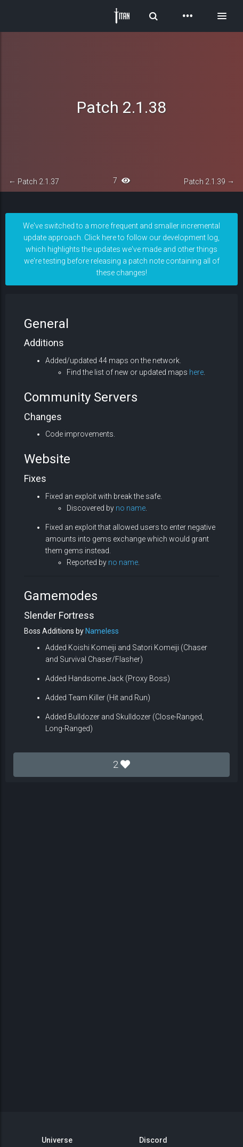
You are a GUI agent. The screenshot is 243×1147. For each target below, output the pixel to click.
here (196, 372)
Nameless (102, 631)
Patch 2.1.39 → (209, 181)
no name (130, 508)
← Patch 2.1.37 (34, 181)
